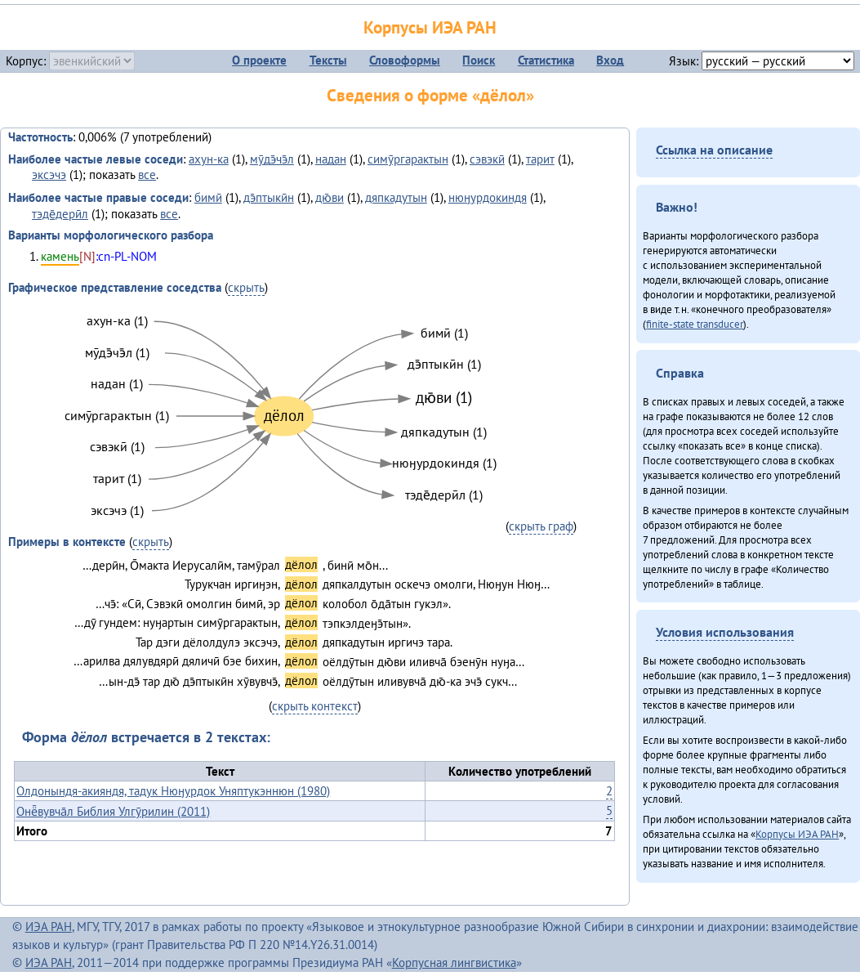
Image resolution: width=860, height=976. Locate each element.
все (147, 174)
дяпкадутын (396, 197)
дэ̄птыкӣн (268, 197)
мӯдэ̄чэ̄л (272, 159)
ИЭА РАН (48, 926)
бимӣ (208, 197)
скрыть (246, 287)
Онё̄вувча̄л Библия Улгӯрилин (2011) (113, 811)
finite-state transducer (694, 323)
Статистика (546, 60)
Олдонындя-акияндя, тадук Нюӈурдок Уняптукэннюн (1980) (173, 791)
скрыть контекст (315, 706)
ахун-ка (209, 159)
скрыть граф (541, 526)
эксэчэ (49, 174)
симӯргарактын (408, 159)
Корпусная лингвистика (454, 962)
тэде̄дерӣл (60, 214)
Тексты (328, 60)
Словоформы (404, 60)
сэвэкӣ (487, 159)
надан (330, 159)
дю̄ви (329, 197)
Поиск (478, 60)
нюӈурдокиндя (487, 197)
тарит (540, 159)
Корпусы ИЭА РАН (430, 27)
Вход (610, 60)
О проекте (259, 60)
